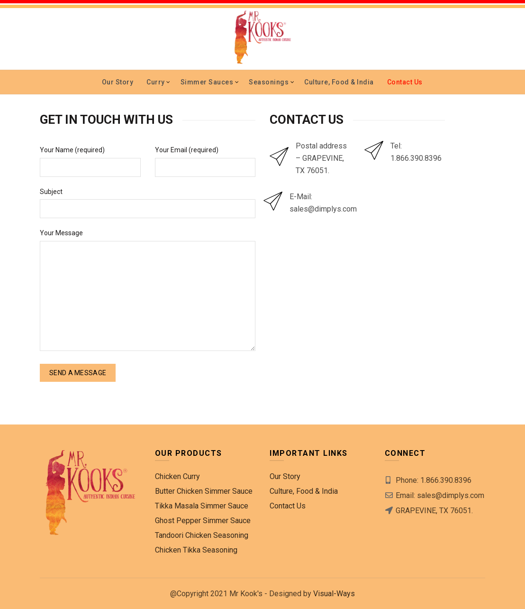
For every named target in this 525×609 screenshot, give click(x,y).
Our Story (118, 82)
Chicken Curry (177, 476)
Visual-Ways (334, 593)
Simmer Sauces (207, 82)
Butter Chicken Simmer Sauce (204, 491)
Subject (51, 191)
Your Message (61, 233)
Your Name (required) (72, 150)
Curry (155, 82)
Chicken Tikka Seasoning (196, 549)
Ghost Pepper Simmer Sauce (203, 520)
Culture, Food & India (339, 82)
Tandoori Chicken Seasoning (201, 535)
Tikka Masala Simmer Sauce (201, 505)
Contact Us (405, 82)
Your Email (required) (186, 150)
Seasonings (269, 82)
